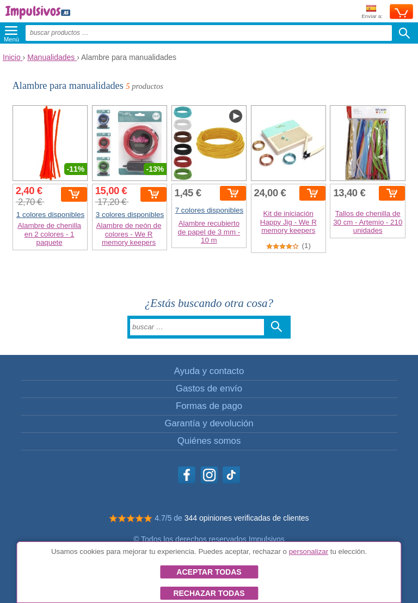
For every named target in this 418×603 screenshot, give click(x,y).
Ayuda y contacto (209, 371)
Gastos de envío (209, 388)
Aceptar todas (208, 572)
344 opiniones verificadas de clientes (247, 518)
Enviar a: (372, 12)
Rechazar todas (208, 593)
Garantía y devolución (208, 423)
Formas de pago (209, 406)
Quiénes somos (209, 441)
